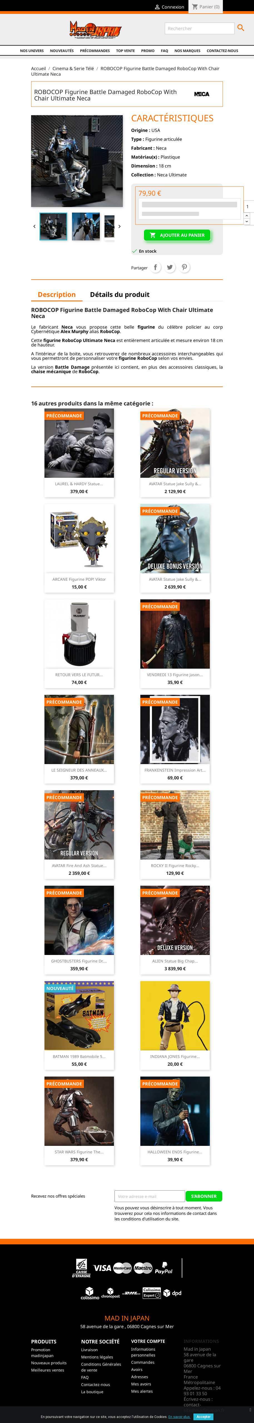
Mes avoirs (141, 1384)
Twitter (22, 34)
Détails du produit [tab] (120, 294)
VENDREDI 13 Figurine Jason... (175, 674)
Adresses (139, 1376)
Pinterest (184, 267)
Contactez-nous (222, 50)
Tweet (169, 267)
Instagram (46, 34)
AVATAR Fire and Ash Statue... (79, 865)
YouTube (34, 34)
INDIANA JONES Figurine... (175, 1056)
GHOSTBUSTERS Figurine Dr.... (79, 961)
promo (148, 50)
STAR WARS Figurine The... (79, 1151)
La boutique (92, 1391)
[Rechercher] (200, 28)
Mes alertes (142, 1391)
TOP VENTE (125, 50)
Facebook (10, 34)
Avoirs (137, 1369)
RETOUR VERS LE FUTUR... (79, 674)
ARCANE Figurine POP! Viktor (79, 579)
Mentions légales (97, 1357)
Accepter (203, 1417)
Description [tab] (57, 294)
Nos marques (187, 50)
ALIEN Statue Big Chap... (175, 961)
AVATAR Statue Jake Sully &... (175, 483)
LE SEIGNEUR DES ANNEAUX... (79, 770)
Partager (155, 267)
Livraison (89, 1349)
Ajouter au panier (177, 235)
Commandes (143, 1362)
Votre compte (148, 1341)
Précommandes (95, 50)
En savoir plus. (179, 1417)
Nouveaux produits (49, 1362)
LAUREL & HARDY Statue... (79, 483)
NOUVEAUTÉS (62, 50)
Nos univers (32, 50)
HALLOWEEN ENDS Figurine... (175, 1151)
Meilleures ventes (47, 1370)
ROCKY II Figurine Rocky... (175, 865)
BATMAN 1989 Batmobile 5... (79, 1056)
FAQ (164, 50)
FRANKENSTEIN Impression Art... (175, 770)
